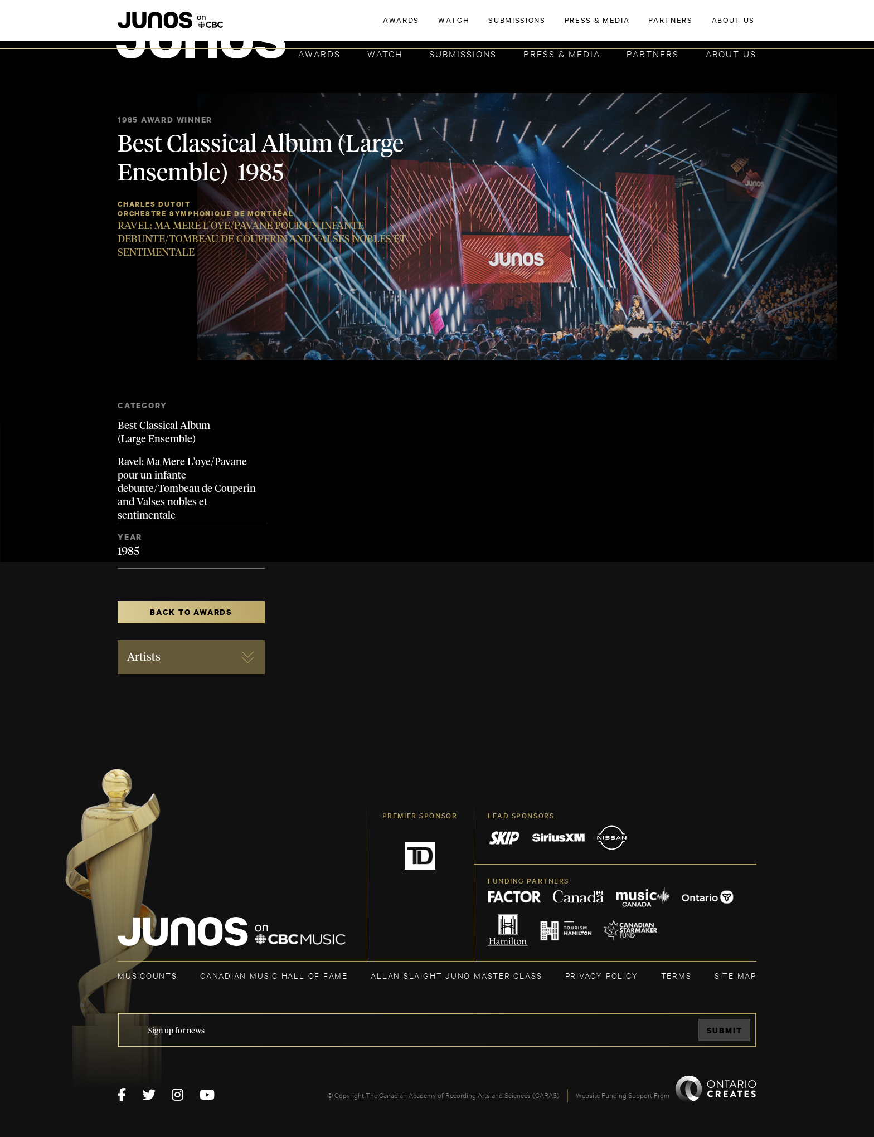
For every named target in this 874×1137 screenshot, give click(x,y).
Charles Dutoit (154, 204)
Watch (385, 53)
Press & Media (561, 53)
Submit (724, 1030)
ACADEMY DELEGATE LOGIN (703, 26)
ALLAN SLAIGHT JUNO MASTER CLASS (456, 975)
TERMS (676, 975)
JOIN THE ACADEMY (601, 26)
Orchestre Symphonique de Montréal (206, 213)
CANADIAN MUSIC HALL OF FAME (274, 975)
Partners (653, 53)
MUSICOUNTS (147, 975)
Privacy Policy (601, 975)
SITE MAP (735, 975)
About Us (731, 53)
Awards (319, 53)
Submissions (463, 53)
